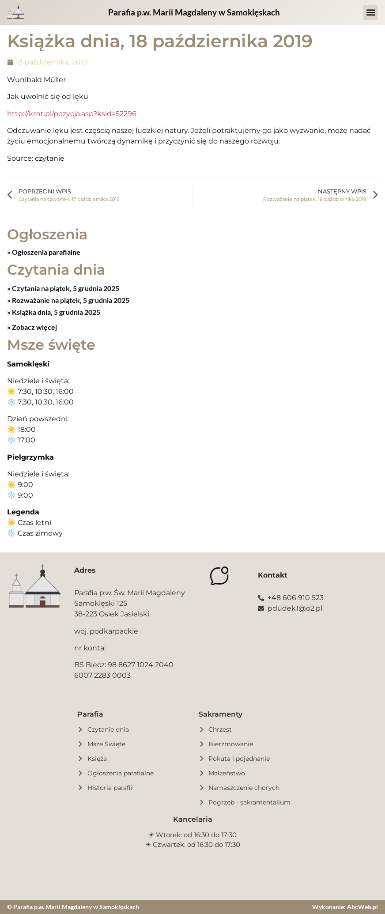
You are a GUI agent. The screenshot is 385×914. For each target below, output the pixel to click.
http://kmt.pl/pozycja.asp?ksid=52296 (71, 114)
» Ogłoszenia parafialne (43, 252)
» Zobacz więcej (32, 327)
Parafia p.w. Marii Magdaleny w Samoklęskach (194, 12)
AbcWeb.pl (362, 906)
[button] (370, 12)
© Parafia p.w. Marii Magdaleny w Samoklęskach (73, 906)
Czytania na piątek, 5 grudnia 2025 (65, 288)
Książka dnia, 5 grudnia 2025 (55, 312)
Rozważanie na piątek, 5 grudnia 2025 (70, 300)
